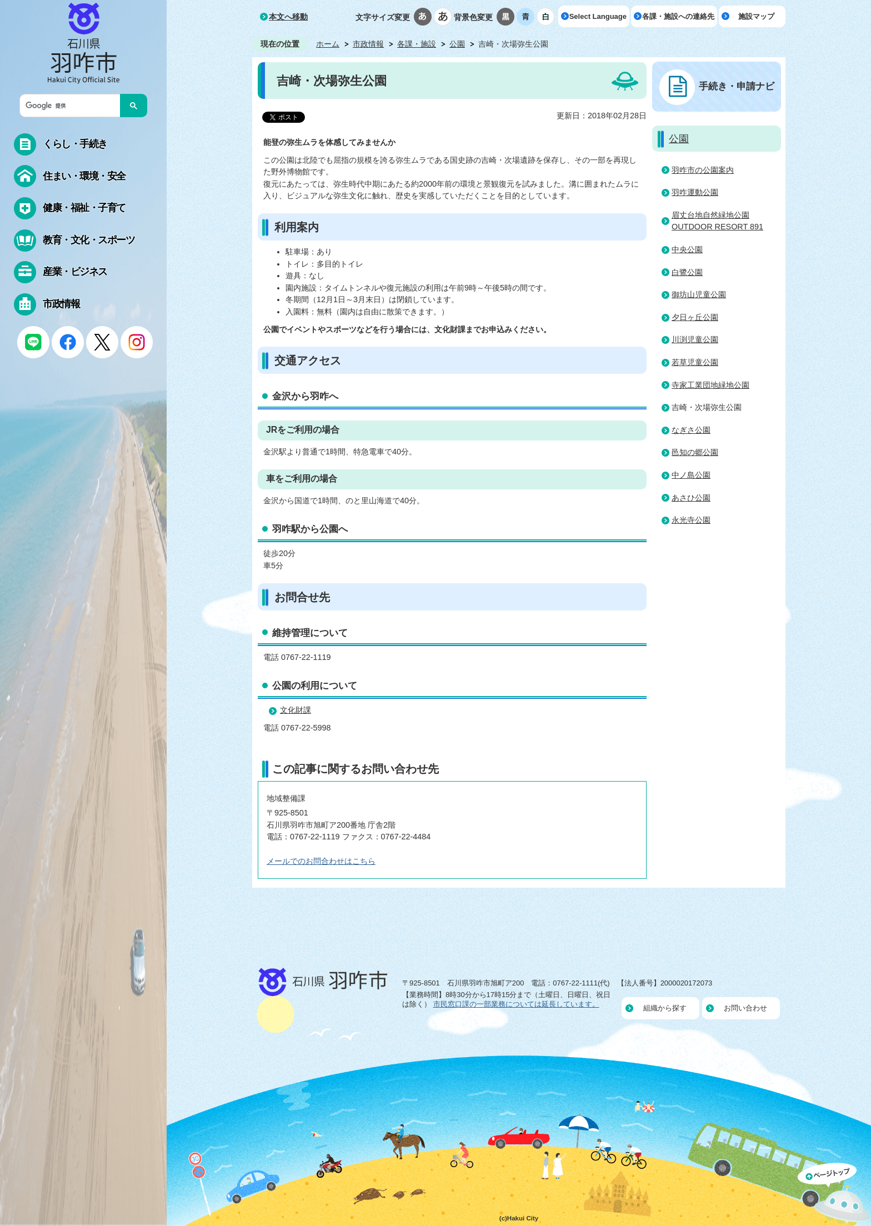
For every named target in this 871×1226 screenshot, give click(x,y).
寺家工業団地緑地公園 (710, 385)
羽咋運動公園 (695, 192)
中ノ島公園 (691, 475)
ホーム (327, 43)
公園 (457, 43)
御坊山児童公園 (699, 294)
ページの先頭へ (834, 1194)
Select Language (598, 16)
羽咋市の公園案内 (703, 170)
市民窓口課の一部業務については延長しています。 (516, 1004)
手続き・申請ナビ (736, 86)
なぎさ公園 (691, 430)
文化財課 (295, 709)
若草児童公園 (695, 362)
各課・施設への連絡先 (678, 16)
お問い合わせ (745, 1008)
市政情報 (368, 43)
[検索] (73, 105)
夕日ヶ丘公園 (695, 317)
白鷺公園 (687, 272)
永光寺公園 (691, 520)
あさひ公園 (691, 497)
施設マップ (756, 16)
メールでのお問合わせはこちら (321, 861)
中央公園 (687, 249)
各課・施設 (416, 43)
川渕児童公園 (695, 339)
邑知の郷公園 (695, 452)
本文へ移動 (288, 16)
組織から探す (665, 1008)
